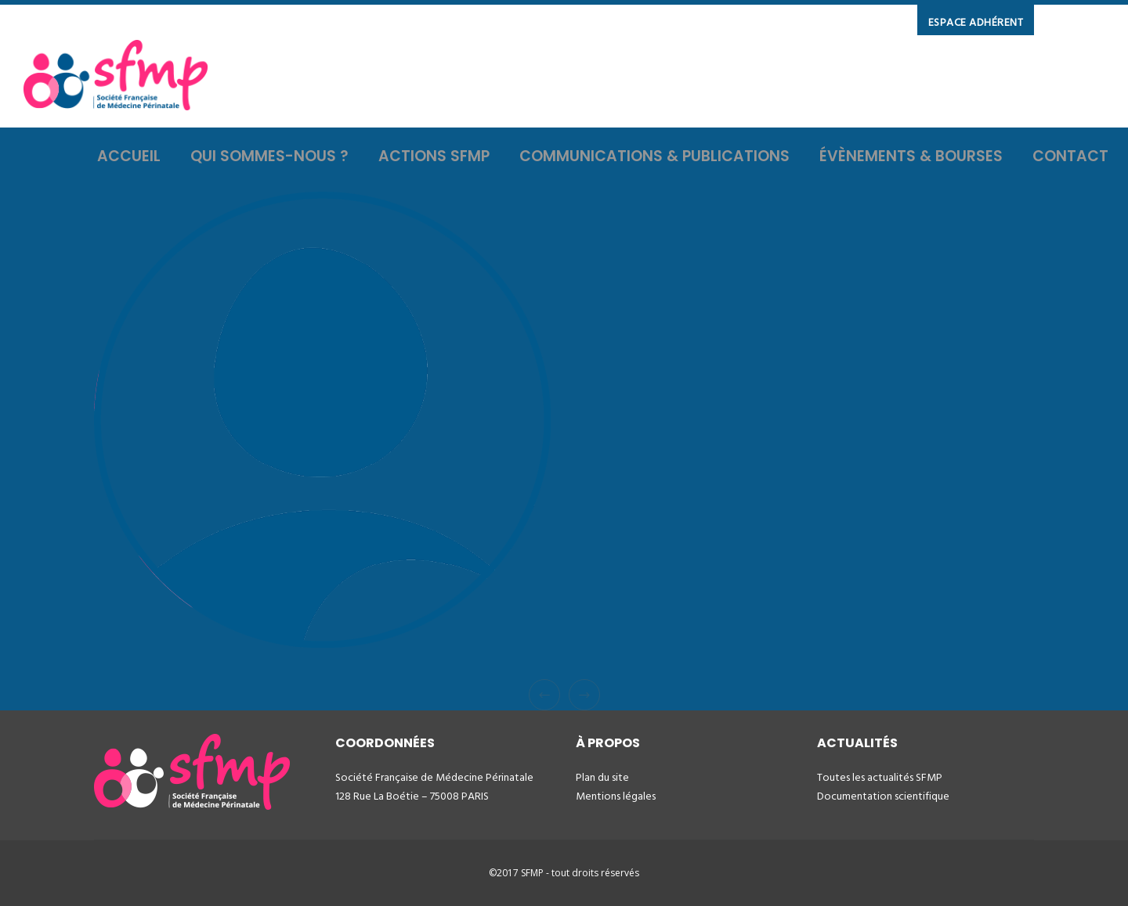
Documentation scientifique (883, 796)
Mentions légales (616, 796)
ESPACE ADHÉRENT (976, 22)
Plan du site (602, 777)
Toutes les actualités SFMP (879, 777)
